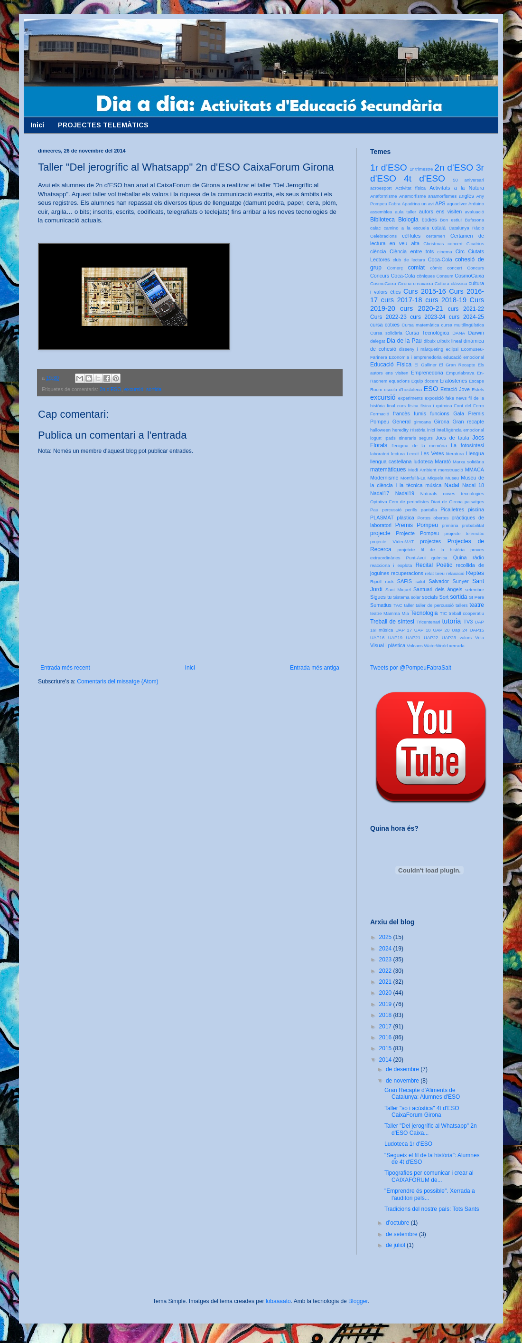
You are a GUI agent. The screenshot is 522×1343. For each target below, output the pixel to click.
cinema (445, 251)
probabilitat (473, 525)
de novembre (403, 1080)
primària (450, 525)
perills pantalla (421, 509)
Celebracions (383, 236)
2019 (386, 1004)
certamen (435, 236)
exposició (434, 398)
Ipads (389, 438)
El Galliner (425, 364)
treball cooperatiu (466, 613)
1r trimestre (421, 169)
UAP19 (395, 637)
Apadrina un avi (418, 203)
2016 (386, 1037)
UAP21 (413, 637)
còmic (436, 267)
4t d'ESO (424, 178)
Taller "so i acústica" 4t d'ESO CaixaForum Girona (421, 1111)
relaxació (455, 573)
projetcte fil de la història (431, 549)
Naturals (429, 493)
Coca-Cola (440, 259)
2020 (386, 992)
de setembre (402, 1234)
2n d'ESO (110, 389)
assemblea (381, 211)
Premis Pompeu (416, 525)
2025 (386, 937)
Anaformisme (383, 196)
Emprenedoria (427, 372)
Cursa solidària (386, 333)
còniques (426, 275)
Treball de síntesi (392, 621)
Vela (479, 637)
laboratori (379, 453)
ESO (431, 389)
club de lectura (409, 259)
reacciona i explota (391, 565)
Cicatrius (475, 243)
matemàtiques (388, 469)
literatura (455, 453)
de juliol (396, 1245)
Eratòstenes (453, 381)
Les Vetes (432, 453)
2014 (386, 1059)
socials (430, 597)
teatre (476, 605)
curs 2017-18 (401, 300)
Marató (443, 461)
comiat (416, 267)
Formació (379, 413)
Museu (452, 477)
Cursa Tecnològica (427, 333)
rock (389, 581)
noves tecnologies (463, 493)
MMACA (474, 469)
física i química (436, 405)
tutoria (451, 621)
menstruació (450, 469)
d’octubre (398, 1222)
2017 (386, 1026)
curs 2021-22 (466, 309)
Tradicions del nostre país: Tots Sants (431, 1209)
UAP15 (477, 630)
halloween (380, 429)
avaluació (474, 211)
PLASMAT (382, 517)
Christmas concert (443, 243)
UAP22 (431, 637)
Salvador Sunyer (448, 581)
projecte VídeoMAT (392, 541)
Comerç (395, 267)
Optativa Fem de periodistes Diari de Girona (416, 501)
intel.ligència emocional (460, 429)
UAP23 (449, 637)
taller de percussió (435, 605)
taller (409, 605)
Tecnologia (424, 613)
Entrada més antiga (314, 667)
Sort (443, 597)
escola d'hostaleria (403, 389)
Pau (374, 509)
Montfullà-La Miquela (422, 477)
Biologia (408, 219)
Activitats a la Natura (456, 188)
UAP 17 (403, 630)
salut (420, 581)
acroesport (381, 188)
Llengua (475, 453)
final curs (396, 405)
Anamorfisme (412, 196)
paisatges (474, 501)
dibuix (430, 341)
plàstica (405, 517)
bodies (429, 219)
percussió (391, 509)
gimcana (422, 421)
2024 (386, 948)
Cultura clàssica (451, 283)
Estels (478, 389)
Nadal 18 (473, 485)
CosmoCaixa (469, 275)
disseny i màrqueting (421, 349)
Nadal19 (404, 493)
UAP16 (377, 637)
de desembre (403, 1069)
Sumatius (381, 605)
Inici (37, 125)
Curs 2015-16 (424, 291)
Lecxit (413, 453)
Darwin (476, 333)
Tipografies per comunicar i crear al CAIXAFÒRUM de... (429, 1176)
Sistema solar (406, 597)
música (433, 485)
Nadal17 (379, 493)
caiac (375, 227)
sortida (153, 389)
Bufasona (474, 219)
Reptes (475, 573)
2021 (386, 981)
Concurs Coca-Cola (392, 275)
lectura (398, 453)
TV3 (468, 621)
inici (431, 429)
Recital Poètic (433, 565)
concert (454, 267)
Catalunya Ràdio (466, 227)
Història (418, 429)
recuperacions (407, 573)
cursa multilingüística (462, 324)
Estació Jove (455, 389)
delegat (377, 341)
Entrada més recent (65, 667)
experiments (410, 398)
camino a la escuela (406, 227)
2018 (386, 1015)
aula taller (405, 211)
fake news (456, 398)
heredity (400, 429)
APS (440, 203)
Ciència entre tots (412, 251)
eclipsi (452, 349)
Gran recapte (468, 421)
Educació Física (390, 364)
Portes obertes (432, 517)
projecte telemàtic (464, 533)
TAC (397, 605)
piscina (476, 509)
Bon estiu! (451, 219)
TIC (443, 613)
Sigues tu (381, 597)
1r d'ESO (388, 168)
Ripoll (376, 581)
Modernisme (384, 477)
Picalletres (452, 509)
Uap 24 (459, 630)
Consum (444, 275)
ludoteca (423, 461)
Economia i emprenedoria (415, 357)
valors (465, 637)
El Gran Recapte (457, 364)
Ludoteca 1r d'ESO (408, 1144)
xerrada (457, 645)
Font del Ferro (469, 405)
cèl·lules (411, 236)
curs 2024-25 (466, 317)
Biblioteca (382, 219)
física (413, 405)
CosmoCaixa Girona (390, 283)
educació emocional (463, 357)
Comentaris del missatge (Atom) (117, 681)
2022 (386, 971)
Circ (460, 251)
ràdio (478, 557)
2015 (386, 1048)
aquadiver (457, 203)
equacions (399, 381)
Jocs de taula (452, 438)
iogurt (376, 438)
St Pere (476, 597)
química (439, 557)
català (439, 227)
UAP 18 (422, 630)
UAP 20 (441, 630)
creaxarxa (423, 283)
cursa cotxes (385, 324)
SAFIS (404, 581)
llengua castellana (390, 461)
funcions (439, 413)
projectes (430, 541)
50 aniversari (468, 179)
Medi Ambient (422, 469)
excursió (133, 389)
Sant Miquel (397, 589)
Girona (441, 421)
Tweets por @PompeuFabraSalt (410, 667)
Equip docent (424, 381)
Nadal (451, 485)
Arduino (476, 203)
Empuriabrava (460, 372)
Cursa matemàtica (420, 324)
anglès (466, 196)
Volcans (415, 645)
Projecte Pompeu (417, 533)
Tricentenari (428, 621)
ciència (378, 251)
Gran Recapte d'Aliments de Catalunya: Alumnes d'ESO (422, 1093)
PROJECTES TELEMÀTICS (103, 125)
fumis (420, 413)
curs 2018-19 (445, 300)
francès (401, 413)
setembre (474, 589)
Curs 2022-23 (388, 317)
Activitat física (410, 188)
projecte (380, 533)
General (401, 421)
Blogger (358, 1301)
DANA (458, 333)
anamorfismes (442, 196)
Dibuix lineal (449, 341)
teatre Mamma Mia (389, 613)
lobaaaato (278, 1301)
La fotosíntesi (467, 445)
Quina (460, 557)
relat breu (435, 573)
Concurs (475, 267)
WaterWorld (436, 645)
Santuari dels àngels (437, 589)
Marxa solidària (468, 461)
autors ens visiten (440, 211)
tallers (462, 605)
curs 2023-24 (427, 317)
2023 (386, 959)
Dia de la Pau (404, 340)
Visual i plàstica (387, 645)
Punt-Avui (416, 557)
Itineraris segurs (416, 438)
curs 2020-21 (421, 308)
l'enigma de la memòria (419, 445)
